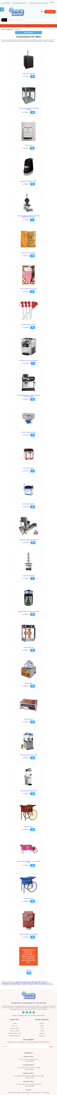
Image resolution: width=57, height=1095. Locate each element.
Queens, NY (37, 983)
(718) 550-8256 (29, 1086)
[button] (2, 9)
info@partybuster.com (19, 3)
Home (3, 29)
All (4, 19)
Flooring (42, 1030)
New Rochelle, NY (28, 983)
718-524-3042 (6, 3)
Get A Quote (50, 11)
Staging (42, 1033)
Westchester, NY (17, 983)
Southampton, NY (6, 983)
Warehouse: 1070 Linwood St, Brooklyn (36, 3)
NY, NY (45, 981)
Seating (42, 1023)
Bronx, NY (19, 981)
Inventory (9, 29)
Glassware (42, 1035)
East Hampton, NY (37, 981)
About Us (14, 1025)
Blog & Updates (14, 1028)
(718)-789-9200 (29, 1061)
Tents (42, 1028)
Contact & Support (14, 1035)
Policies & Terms (15, 1030)
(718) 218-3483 (29, 1077)
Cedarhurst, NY (26, 981)
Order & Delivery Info (14, 1033)
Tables (42, 1025)
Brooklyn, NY (45, 983)
